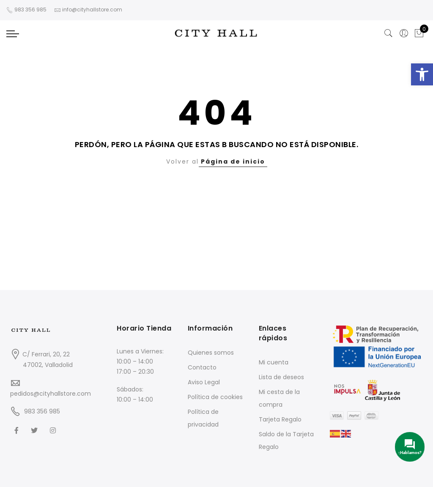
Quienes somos (211, 352)
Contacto (202, 367)
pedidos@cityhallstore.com (50, 393)
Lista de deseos (281, 377)
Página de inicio (233, 161)
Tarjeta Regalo (280, 419)
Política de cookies (215, 397)
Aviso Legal (204, 382)
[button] (422, 74)
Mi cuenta (273, 362)
